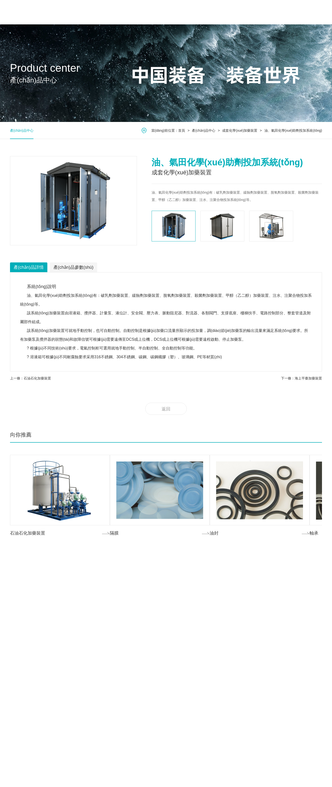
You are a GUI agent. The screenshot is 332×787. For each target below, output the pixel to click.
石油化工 (128, 587)
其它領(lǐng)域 (132, 636)
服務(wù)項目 (189, 594)
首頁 (63, 12)
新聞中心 (241, 12)
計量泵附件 (69, 711)
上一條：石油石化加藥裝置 (30, 378)
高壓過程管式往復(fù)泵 (79, 670)
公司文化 (17, 594)
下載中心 (186, 601)
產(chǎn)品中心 (128, 12)
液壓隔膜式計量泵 (74, 587)
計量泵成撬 (69, 705)
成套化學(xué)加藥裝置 (239, 130)
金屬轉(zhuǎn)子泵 (75, 615)
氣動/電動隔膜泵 (73, 677)
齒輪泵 (66, 650)
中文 (300, 12)
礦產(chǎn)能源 (133, 615)
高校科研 (128, 629)
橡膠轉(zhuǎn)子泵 (75, 623)
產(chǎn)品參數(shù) (73, 267)
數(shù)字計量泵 (73, 601)
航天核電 (128, 608)
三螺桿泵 (68, 643)
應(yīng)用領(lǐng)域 (170, 12)
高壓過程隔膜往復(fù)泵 (79, 657)
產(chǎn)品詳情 (29, 267)
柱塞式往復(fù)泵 (74, 664)
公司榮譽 (17, 601)
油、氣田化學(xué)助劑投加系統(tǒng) (293, 130)
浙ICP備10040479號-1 (280, 769)
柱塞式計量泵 (71, 608)
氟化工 (126, 594)
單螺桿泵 (68, 629)
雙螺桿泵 (68, 636)
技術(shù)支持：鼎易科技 (302, 774)
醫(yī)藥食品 (130, 622)
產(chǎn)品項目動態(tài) (245, 587)
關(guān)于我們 (91, 12)
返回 (166, 409)
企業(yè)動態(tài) (240, 594)
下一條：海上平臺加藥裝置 (301, 378)
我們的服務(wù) (191, 587)
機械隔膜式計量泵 (74, 594)
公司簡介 (17, 587)
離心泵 (66, 718)
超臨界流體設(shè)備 (77, 691)
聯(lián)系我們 (271, 12)
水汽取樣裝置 (71, 698)
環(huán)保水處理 (134, 601)
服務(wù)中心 (210, 12)
